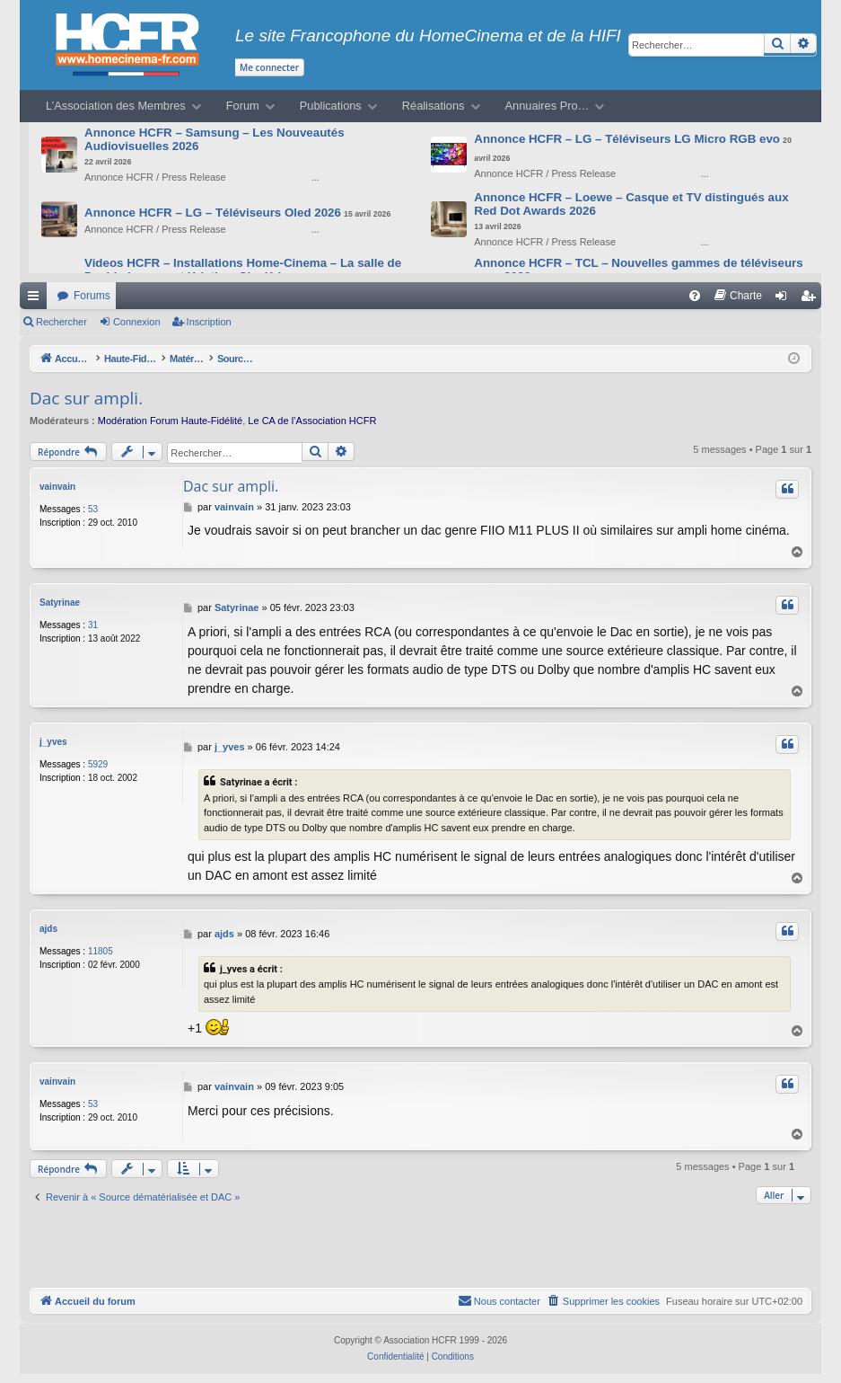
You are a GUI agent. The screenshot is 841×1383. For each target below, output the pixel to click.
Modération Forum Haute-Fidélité (170, 420)
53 (93, 509)
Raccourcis (37, 299)
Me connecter (269, 67)
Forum (242, 105)
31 (93, 625)
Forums (92, 295)
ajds (48, 929)
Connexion (137, 321)
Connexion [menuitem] (784, 299)
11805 (100, 951)
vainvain (57, 487)
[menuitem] (694, 295)
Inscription (209, 321)
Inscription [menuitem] (811, 299)
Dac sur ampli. (86, 398)
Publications (331, 105)
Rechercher (61, 321)
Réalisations (433, 105)
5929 (98, 764)
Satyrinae (59, 602)
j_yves (53, 742)
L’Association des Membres (116, 105)
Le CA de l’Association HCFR (312, 420)
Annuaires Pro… (547, 105)
